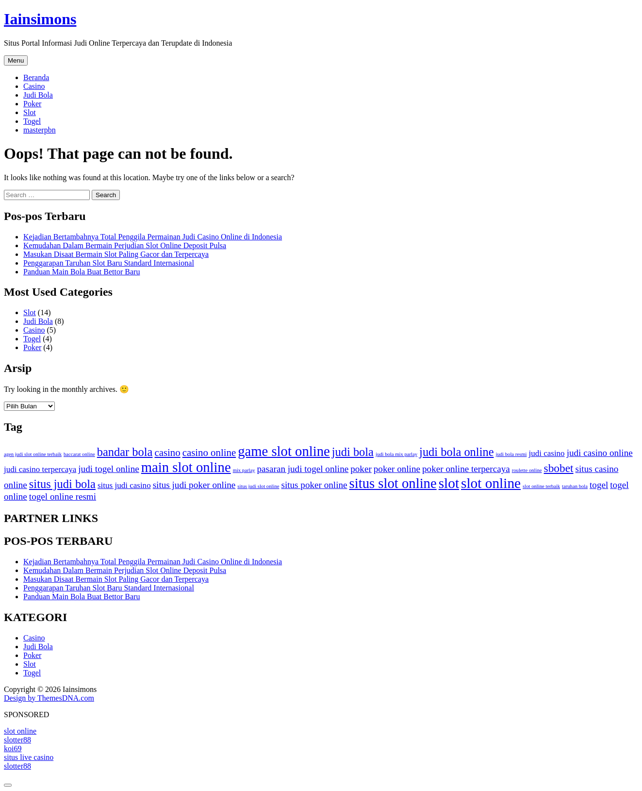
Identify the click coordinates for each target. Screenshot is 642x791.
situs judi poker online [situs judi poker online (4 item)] (194, 485)
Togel (32, 121)
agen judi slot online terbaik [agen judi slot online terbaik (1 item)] (33, 454)
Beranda (36, 77)
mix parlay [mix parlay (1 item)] (244, 470)
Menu (16, 60)
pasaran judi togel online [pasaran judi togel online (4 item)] (303, 469)
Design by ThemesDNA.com (49, 698)
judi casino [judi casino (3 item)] (546, 453)
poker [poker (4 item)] (361, 469)
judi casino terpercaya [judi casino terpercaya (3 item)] (40, 469)
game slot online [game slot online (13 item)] (284, 451)
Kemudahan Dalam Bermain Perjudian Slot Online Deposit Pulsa (124, 245)
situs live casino (28, 757)
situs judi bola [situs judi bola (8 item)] (62, 483)
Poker (32, 104)
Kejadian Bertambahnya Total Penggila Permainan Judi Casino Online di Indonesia (152, 237)
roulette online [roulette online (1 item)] (527, 470)
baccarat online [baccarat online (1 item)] (79, 454)
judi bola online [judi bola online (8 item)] (456, 451)
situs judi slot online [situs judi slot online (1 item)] (258, 486)
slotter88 (17, 740)
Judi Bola (38, 95)
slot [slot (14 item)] (449, 483)
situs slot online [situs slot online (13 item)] (393, 483)
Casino (34, 86)
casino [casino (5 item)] (167, 452)
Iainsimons (40, 19)
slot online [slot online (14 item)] (491, 483)
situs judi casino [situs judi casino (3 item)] (124, 485)
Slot (29, 112)
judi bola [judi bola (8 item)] (353, 451)
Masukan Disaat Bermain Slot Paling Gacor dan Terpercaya (116, 254)
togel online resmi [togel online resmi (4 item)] (62, 496)
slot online (20, 731)
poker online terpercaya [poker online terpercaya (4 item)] (466, 469)
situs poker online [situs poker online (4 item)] (314, 485)
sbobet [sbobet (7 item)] (559, 468)
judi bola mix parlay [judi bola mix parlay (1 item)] (396, 454)
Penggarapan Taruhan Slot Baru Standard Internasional (108, 263)
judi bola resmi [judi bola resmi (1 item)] (511, 454)
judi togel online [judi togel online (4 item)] (108, 469)
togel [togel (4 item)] (599, 485)
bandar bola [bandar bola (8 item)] (125, 451)
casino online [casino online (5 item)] (209, 452)
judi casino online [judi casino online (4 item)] (600, 453)
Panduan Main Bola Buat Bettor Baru (81, 272)
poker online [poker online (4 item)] (397, 469)
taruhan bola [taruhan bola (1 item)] (575, 486)
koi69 (12, 748)
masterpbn (39, 130)
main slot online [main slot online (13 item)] (186, 467)
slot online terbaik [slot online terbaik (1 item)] (541, 486)
